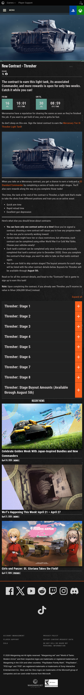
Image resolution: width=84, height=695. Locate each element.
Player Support (11, 639)
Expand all (77, 296)
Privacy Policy (50, 635)
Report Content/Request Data (58, 639)
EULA (5, 643)
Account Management (13, 635)
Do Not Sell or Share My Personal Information (55, 644)
